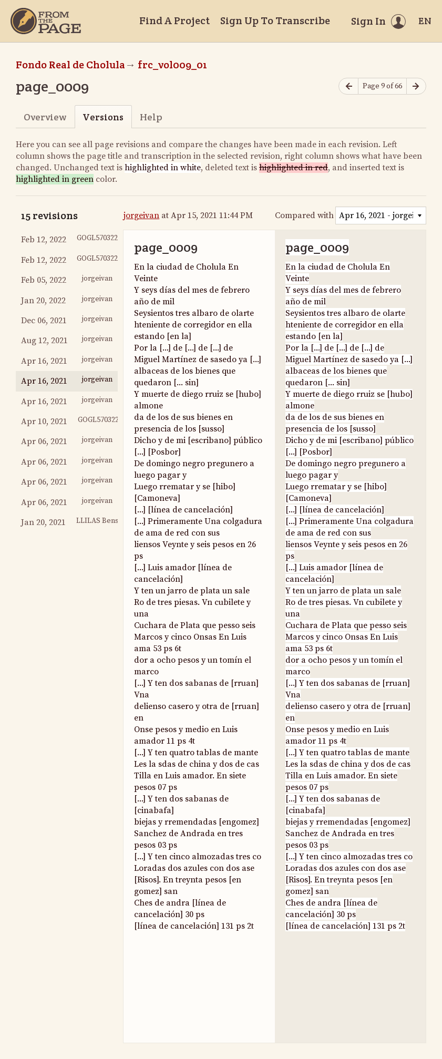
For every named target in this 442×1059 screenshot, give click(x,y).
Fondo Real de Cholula (70, 64)
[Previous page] (348, 86)
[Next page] (416, 86)
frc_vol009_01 (172, 64)
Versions (103, 117)
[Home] (46, 21)
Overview (45, 117)
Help (151, 117)
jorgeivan (141, 215)
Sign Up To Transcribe (275, 20)
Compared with (304, 215)
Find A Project (174, 20)
